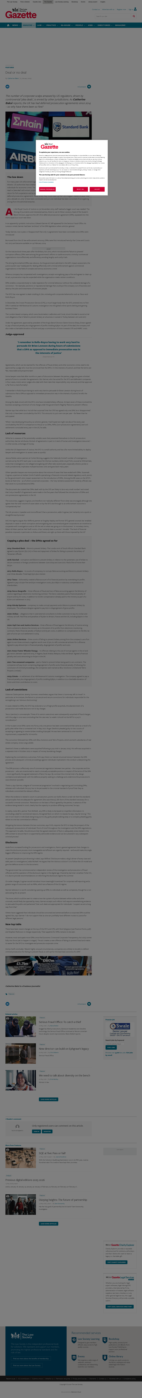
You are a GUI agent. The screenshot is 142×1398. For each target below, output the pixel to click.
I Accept (97, 189)
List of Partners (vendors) (46, 182)
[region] (72, 168)
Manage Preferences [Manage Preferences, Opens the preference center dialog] (47, 189)
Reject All (80, 189)
